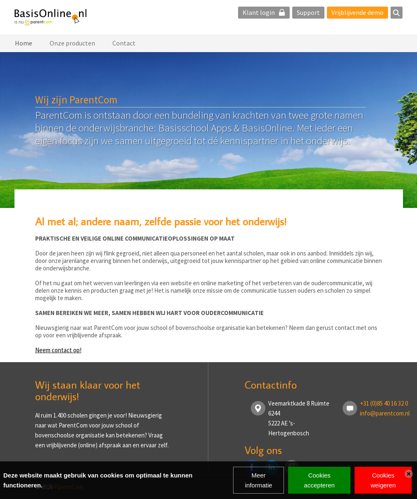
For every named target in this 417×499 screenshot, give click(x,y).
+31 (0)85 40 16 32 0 (384, 403)
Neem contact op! (58, 350)
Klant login (264, 12)
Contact (124, 43)
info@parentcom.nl (385, 413)
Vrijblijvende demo (357, 12)
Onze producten (72, 43)
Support (308, 12)
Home (23, 43)
